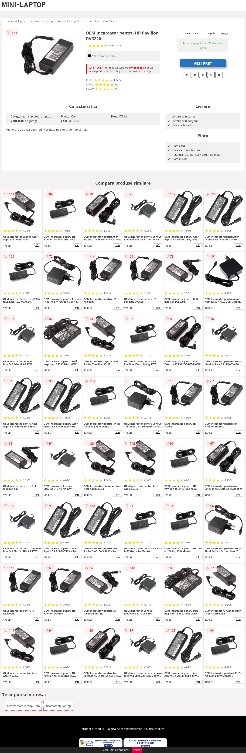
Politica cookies (154, 729)
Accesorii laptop (16, 21)
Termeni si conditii (92, 729)
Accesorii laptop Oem (70, 21)
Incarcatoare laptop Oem (101, 21)
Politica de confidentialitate (124, 729)
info (37, 245)
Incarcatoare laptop (41, 21)
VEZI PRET (203, 63)
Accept (137, 750)
